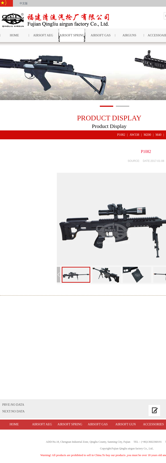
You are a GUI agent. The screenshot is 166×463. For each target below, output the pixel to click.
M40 (158, 134)
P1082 (121, 134)
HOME (14, 424)
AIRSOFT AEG (43, 35)
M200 (147, 134)
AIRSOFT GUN (125, 424)
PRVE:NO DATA (13, 404)
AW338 (134, 134)
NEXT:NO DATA (13, 411)
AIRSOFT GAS (101, 35)
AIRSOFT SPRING (71, 35)
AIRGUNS (129, 35)
